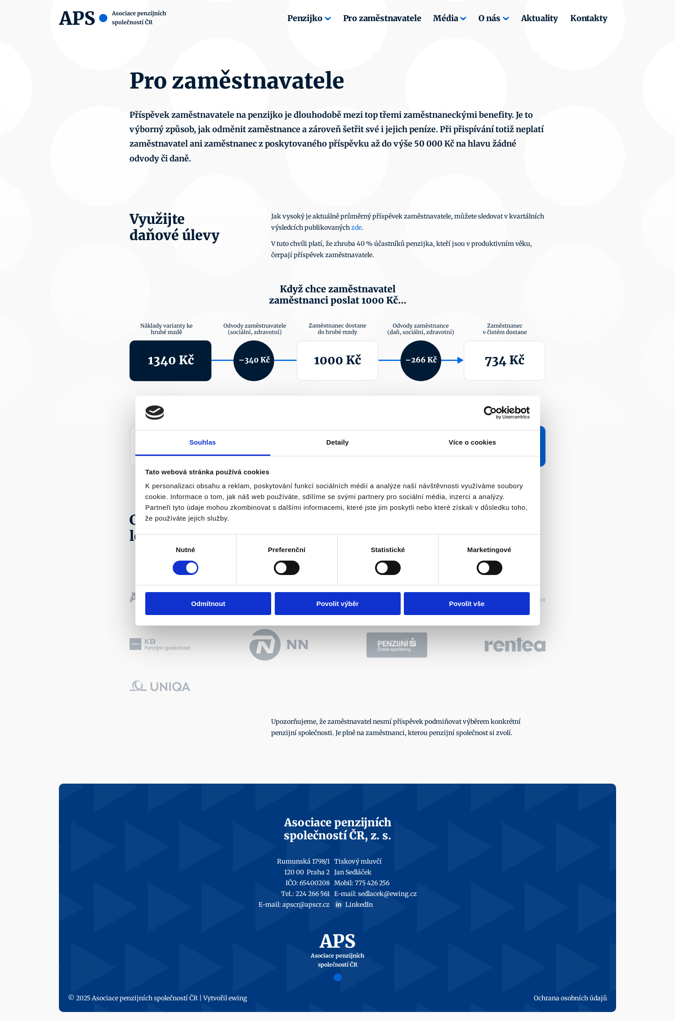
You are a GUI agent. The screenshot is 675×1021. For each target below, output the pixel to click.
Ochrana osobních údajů (570, 998)
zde (356, 227)
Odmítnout (208, 603)
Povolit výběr (337, 603)
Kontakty (589, 18)
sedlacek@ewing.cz (387, 894)
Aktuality (539, 18)
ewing (237, 998)
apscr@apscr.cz (306, 905)
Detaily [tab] (337, 442)
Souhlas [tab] (202, 442)
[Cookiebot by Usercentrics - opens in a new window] (490, 412)
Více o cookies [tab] (472, 442)
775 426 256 (372, 883)
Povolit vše (466, 603)
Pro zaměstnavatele (382, 18)
